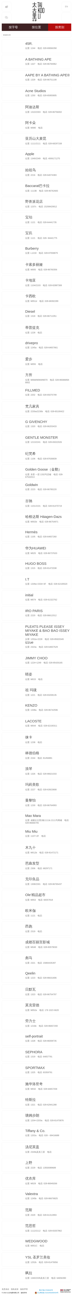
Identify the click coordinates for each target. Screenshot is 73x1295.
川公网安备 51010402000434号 (46, 1293)
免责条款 (5, 1289)
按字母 (13, 27)
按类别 (59, 27)
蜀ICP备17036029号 (46, 1290)
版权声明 (24, 1289)
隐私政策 (14, 1289)
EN (66, 6)
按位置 (36, 27)
